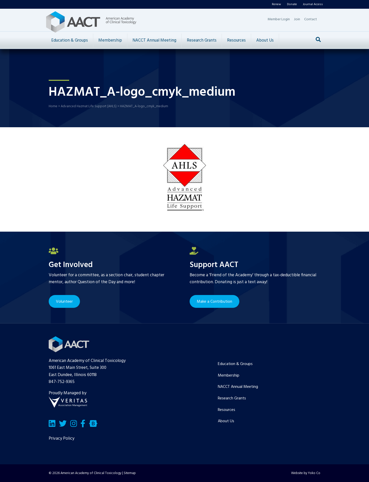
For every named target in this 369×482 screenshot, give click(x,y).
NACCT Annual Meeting (154, 40)
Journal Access (313, 4)
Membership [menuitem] (228, 375)
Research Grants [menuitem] (232, 398)
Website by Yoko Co (305, 473)
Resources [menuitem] (226, 410)
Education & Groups (69, 40)
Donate (292, 4)
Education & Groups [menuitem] (235, 364)
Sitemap (130, 473)
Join (297, 19)
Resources (236, 40)
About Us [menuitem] (226, 421)
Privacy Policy (61, 438)
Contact (310, 19)
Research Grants (202, 40)
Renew (276, 4)
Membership (110, 40)
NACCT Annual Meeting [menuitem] (238, 386)
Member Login (279, 19)
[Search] (318, 39)
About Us (265, 40)
